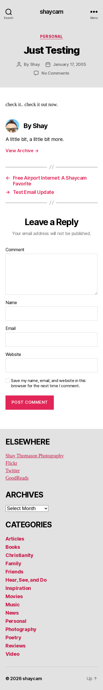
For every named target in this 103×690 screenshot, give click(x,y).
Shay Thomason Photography (34, 456)
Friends (14, 572)
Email (10, 328)
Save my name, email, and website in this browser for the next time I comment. (48, 383)
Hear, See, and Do (25, 580)
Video (12, 654)
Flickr (11, 463)
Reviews (15, 646)
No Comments (55, 73)
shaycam (51, 12)
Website (13, 354)
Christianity (19, 555)
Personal (51, 36)
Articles (14, 539)
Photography (21, 629)
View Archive (21, 150)
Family (13, 563)
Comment (14, 249)
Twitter (12, 471)
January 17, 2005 (69, 64)
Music (12, 604)
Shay (35, 64)
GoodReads (17, 478)
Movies (14, 596)
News (12, 613)
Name (11, 302)
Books (12, 547)
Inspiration (18, 588)
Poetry (13, 637)
